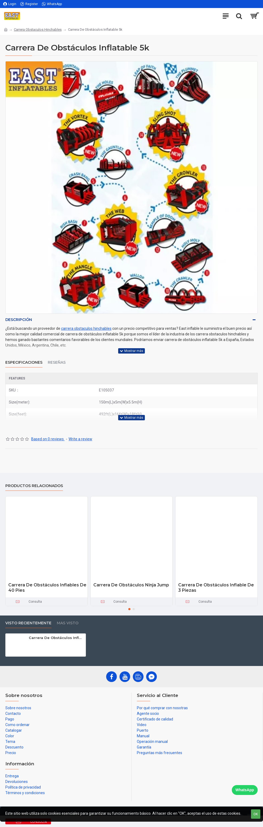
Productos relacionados (34, 486)
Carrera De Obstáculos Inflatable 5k (56, 638)
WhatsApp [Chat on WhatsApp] (245, 790)
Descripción (18, 319)
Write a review (80, 439)
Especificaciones (23, 362)
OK (255, 814)
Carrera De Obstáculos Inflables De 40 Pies (47, 587)
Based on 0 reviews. (48, 439)
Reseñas (57, 362)
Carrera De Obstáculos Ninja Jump (131, 584)
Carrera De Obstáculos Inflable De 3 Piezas (216, 587)
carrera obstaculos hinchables (86, 328)
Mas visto (67, 623)
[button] (129, 609)
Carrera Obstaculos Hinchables (38, 30)
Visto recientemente (28, 623)
